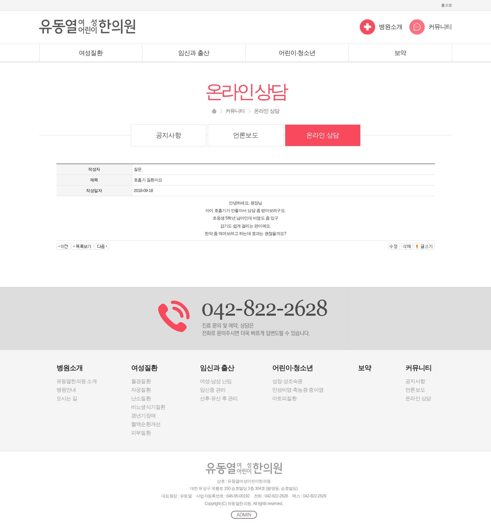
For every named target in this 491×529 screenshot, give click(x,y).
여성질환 (90, 52)
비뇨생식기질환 (148, 407)
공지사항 (168, 135)
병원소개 (390, 26)
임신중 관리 (213, 390)
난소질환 (141, 398)
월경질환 (141, 381)
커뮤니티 (440, 26)
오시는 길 (66, 398)
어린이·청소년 (297, 52)
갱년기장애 (143, 415)
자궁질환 (141, 390)
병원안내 (66, 390)
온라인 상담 (322, 135)
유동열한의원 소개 (76, 381)
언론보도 (245, 135)
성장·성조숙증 (287, 381)
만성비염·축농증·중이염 (297, 390)
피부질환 (141, 433)
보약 (400, 52)
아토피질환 (284, 398)
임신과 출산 (193, 52)
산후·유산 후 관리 (219, 398)
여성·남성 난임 (216, 381)
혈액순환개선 (146, 424)
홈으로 (446, 5)
